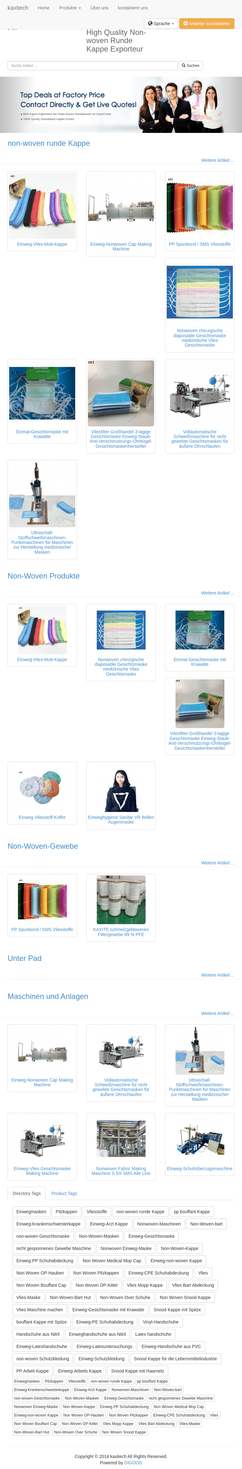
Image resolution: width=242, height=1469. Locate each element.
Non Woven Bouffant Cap (41, 1285)
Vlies (203, 1272)
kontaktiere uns (133, 7)
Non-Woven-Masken (99, 1236)
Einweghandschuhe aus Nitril (97, 1334)
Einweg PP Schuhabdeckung (44, 1260)
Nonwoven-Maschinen (159, 1223)
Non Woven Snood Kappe (185, 1297)
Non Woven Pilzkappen (96, 1272)
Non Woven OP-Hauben (40, 1272)
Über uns (99, 7)
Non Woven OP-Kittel (97, 1285)
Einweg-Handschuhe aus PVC (171, 1346)
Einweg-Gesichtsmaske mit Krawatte (108, 1309)
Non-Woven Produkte (44, 576)
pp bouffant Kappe (192, 1211)
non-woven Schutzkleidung (42, 1358)
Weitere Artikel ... (217, 160)
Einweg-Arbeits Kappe (80, 1370)
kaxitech (18, 8)
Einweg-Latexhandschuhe (41, 1346)
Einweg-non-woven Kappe (176, 1260)
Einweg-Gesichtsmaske (152, 1236)
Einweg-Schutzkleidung (101, 1358)
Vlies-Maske (28, 1297)
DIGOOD (133, 1462)
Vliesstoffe (97, 1211)
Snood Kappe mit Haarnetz (137, 1370)
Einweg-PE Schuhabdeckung (104, 1321)
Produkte (70, 7)
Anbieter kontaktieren (206, 23)
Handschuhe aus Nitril (38, 1334)
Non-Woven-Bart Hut (70, 1297)
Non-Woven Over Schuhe (125, 1297)
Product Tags (64, 1193)
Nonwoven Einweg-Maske (126, 1248)
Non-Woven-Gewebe (43, 846)
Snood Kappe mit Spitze (177, 1309)
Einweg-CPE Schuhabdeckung (159, 1272)
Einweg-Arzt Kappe (109, 1223)
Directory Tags (27, 1193)
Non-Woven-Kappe (180, 1248)
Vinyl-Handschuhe (160, 1321)
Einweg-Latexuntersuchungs (104, 1346)
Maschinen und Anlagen (48, 996)
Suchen (190, 65)
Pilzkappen (67, 1211)
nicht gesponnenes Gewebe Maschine (53, 1248)
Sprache (161, 23)
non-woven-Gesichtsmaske (43, 1236)
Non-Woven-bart (206, 1223)
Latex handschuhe (153, 1334)
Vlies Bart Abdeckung (193, 1285)
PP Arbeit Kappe (32, 1370)
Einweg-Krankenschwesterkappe (48, 1223)
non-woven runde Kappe (49, 143)
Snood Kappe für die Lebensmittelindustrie (175, 1358)
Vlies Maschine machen (39, 1309)
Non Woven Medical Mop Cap (112, 1260)
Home (43, 7)
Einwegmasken (31, 1211)
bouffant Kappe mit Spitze (41, 1321)
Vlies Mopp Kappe (145, 1285)
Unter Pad (25, 958)
